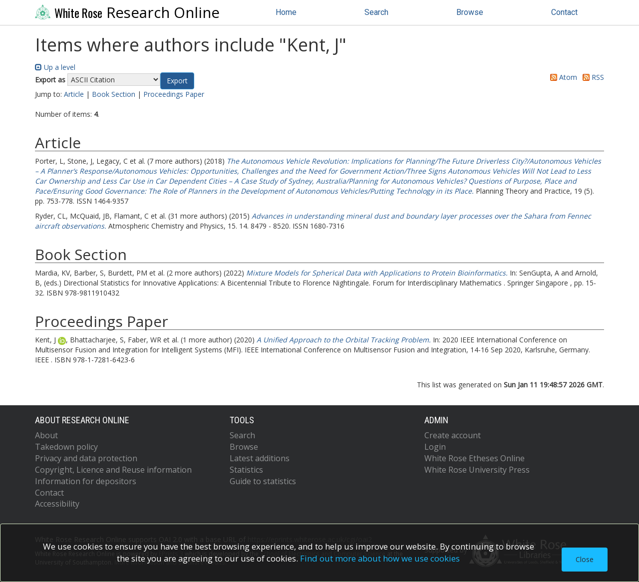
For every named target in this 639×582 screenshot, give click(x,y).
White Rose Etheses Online (474, 458)
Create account (452, 435)
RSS (591, 77)
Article (74, 94)
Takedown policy (66, 446)
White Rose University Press (477, 469)
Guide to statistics (263, 481)
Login (435, 446)
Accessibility (57, 503)
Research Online (127, 12)
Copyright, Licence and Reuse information (113, 469)
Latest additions (260, 458)
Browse (469, 12)
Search (376, 12)
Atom (562, 77)
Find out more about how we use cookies (380, 558)
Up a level (55, 67)
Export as (50, 79)
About (46, 435)
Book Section (113, 94)
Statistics (246, 469)
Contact (564, 12)
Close (585, 559)
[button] (177, 80)
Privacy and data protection (86, 458)
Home (286, 12)
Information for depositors (85, 481)
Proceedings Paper (173, 94)
